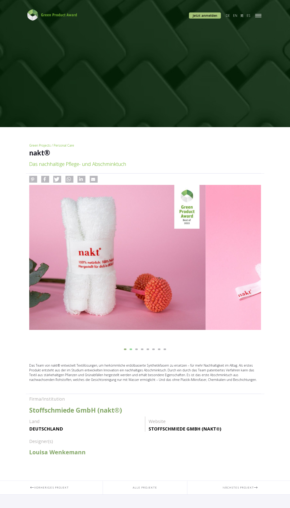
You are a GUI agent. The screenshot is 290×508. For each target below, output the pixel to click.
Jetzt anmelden (205, 15)
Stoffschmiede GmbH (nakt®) (185, 429)
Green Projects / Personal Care (51, 145)
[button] (33, 179)
